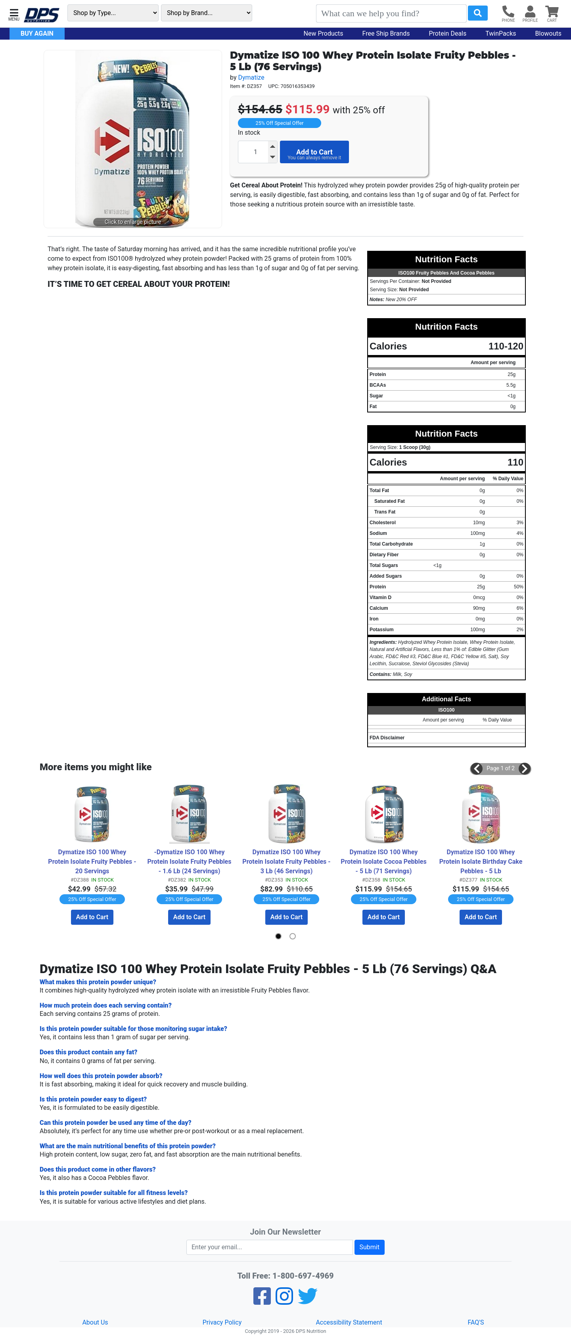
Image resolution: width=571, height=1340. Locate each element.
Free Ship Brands (386, 33)
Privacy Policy (222, 1322)
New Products (323, 33)
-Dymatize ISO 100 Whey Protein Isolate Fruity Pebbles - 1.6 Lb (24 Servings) (190, 861)
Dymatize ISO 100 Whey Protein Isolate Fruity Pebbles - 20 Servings (92, 861)
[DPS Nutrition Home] (41, 15)
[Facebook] (262, 1301)
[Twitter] (307, 1301)
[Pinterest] (284, 1301)
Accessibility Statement (349, 1322)
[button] (14, 14)
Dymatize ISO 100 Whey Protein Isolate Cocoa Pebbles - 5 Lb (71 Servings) (384, 861)
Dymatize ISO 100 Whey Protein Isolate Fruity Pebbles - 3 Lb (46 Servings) (286, 861)
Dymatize (251, 77)
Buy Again (37, 33)
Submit (369, 1247)
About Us (95, 1322)
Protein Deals (448, 33)
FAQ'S (476, 1322)
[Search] (391, 13)
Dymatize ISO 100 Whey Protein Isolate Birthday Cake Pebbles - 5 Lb (481, 861)
